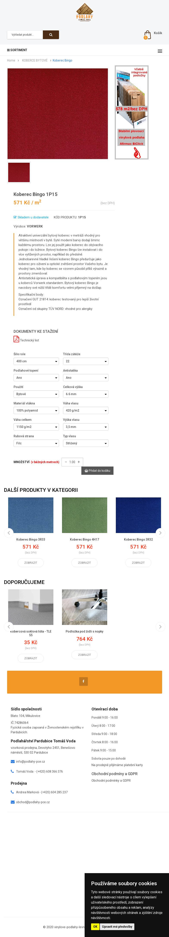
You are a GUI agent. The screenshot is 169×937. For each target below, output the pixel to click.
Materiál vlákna (24, 403)
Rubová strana (24, 436)
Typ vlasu (69, 436)
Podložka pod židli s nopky (84, 631)
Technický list (26, 340)
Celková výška (73, 387)
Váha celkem (23, 419)
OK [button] (95, 926)
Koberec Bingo (62, 60)
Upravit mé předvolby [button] (117, 926)
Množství (36, 462)
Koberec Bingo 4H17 (84, 539)
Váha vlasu (70, 403)
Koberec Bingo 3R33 (30, 539)
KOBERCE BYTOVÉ (35, 60)
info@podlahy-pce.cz (30, 761)
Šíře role (19, 354)
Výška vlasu (71, 419)
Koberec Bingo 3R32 (138, 539)
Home (11, 60)
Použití (18, 387)
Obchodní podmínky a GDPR (111, 780)
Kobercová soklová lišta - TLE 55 (30, 633)
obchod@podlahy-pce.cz (33, 802)
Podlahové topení (26, 370)
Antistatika (70, 370)
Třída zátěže (71, 354)
